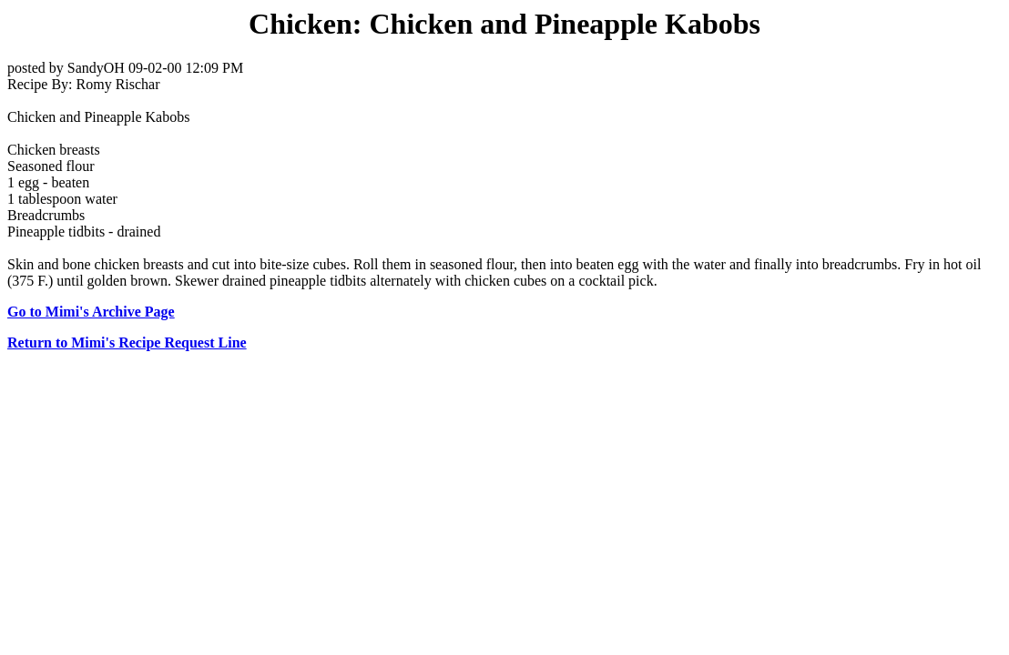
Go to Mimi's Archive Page (91, 311)
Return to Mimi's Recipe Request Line (127, 342)
